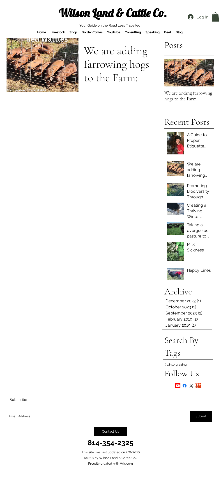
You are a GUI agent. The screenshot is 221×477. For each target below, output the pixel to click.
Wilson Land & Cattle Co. (113, 13)
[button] (215, 17)
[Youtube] (177, 385)
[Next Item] (207, 72)
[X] (191, 385)
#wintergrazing (175, 364)
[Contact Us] (110, 431)
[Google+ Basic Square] (198, 385)
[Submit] (201, 416)
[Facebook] (184, 385)
